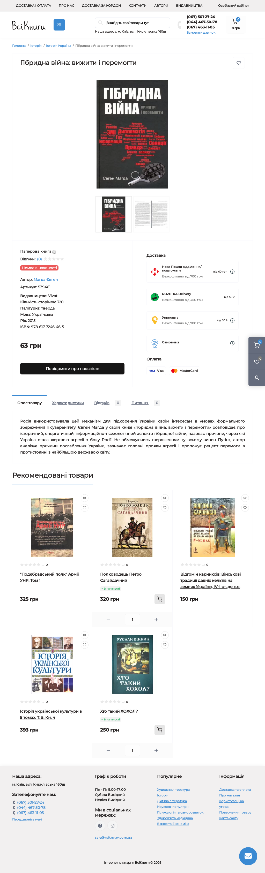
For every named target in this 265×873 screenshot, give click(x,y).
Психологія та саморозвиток (180, 812)
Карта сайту (228, 818)
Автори (161, 5)
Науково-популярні (173, 807)
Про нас (66, 5)
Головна (19, 46)
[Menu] (59, 25)
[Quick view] (85, 498)
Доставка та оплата (235, 790)
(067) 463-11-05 (201, 27)
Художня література (173, 790)
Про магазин (229, 795)
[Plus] (156, 619)
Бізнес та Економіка (173, 824)
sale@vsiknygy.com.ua (113, 837)
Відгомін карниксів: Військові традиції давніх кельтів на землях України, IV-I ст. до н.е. (210, 580)
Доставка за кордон (101, 5)
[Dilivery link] (232, 271)
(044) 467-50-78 (202, 22)
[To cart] (159, 599)
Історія (35, 46)
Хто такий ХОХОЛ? (119, 711)
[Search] (100, 23)
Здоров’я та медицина (175, 818)
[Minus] (108, 619)
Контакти (137, 5)
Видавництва (189, 5)
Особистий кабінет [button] (233, 5)
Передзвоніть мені (27, 819)
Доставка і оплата (33, 5)
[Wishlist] (85, 508)
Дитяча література (172, 801)
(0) (39, 259)
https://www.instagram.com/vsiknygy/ (112, 826)
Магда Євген (46, 279)
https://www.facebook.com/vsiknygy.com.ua (100, 826)
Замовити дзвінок (201, 32)
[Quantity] (132, 619)
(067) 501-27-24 (201, 16)
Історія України (58, 46)
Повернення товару (235, 812)
